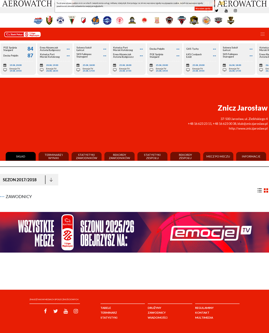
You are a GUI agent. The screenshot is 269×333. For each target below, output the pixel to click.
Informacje (251, 156)
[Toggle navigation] (263, 34)
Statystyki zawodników (86, 156)
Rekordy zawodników (119, 156)
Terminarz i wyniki (54, 156)
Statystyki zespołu (152, 156)
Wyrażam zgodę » (203, 8)
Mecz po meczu (218, 156)
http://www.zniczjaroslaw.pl (248, 128)
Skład (20, 156)
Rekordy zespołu (185, 156)
